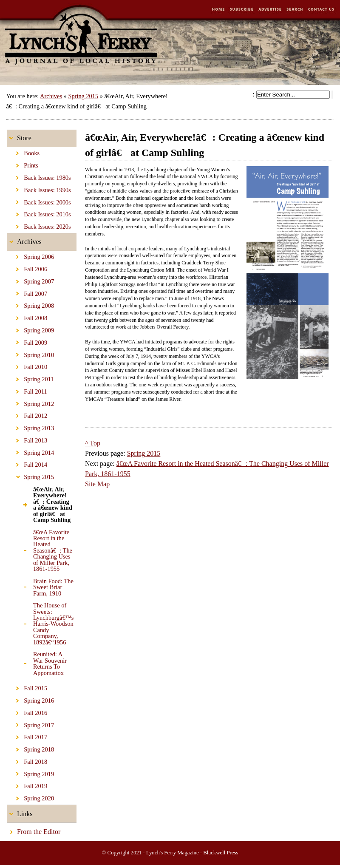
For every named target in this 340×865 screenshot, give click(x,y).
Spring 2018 (30, 748)
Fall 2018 (27, 760)
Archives (51, 96)
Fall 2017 (27, 735)
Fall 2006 (27, 267)
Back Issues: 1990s (39, 188)
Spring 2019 (30, 772)
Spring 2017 (30, 723)
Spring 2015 (83, 96)
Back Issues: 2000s (39, 200)
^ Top (92, 443)
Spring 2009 (30, 329)
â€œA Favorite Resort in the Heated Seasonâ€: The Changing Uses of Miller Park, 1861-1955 (39, 549)
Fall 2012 (27, 414)
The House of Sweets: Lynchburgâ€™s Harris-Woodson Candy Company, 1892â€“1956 (40, 622)
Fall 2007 (27, 292)
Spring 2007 (30, 280)
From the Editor (33, 829)
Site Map (97, 484)
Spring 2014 (30, 451)
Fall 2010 (27, 365)
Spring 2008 (30, 304)
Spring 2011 (30, 378)
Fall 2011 (27, 390)
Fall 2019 (27, 784)
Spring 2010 (30, 353)
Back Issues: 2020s (39, 225)
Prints (22, 164)
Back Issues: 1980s (39, 176)
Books (23, 151)
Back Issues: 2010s (39, 213)
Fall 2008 (27, 316)
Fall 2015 (27, 687)
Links (19, 811)
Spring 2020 (30, 797)
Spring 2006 (30, 255)
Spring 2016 (30, 699)
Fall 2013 (27, 439)
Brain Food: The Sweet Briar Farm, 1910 (40, 586)
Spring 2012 (30, 402)
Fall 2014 (27, 463)
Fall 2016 (27, 711)
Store (19, 136)
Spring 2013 (30, 426)
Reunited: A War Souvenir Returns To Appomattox (37, 662)
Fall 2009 (27, 341)
